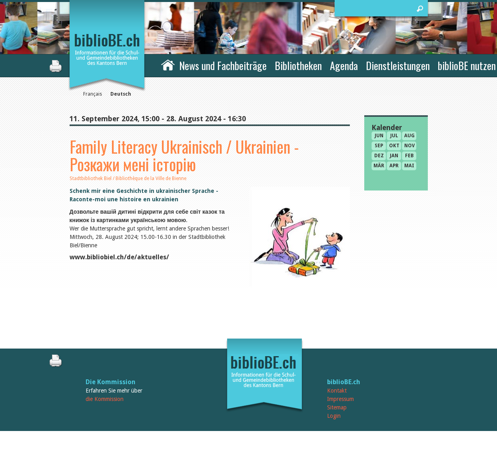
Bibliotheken (298, 65)
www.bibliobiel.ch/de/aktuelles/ (119, 257)
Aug (409, 135)
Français (92, 94)
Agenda (344, 65)
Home (168, 64)
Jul (394, 135)
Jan (394, 155)
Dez (379, 155)
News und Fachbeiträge (223, 65)
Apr (394, 165)
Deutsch (120, 94)
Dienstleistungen (398, 65)
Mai (409, 165)
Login (334, 416)
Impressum (340, 399)
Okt (394, 145)
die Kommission (105, 399)
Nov (409, 145)
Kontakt (337, 390)
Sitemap (337, 407)
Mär (378, 165)
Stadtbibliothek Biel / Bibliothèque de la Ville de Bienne (128, 178)
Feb (409, 155)
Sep (379, 145)
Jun (379, 135)
